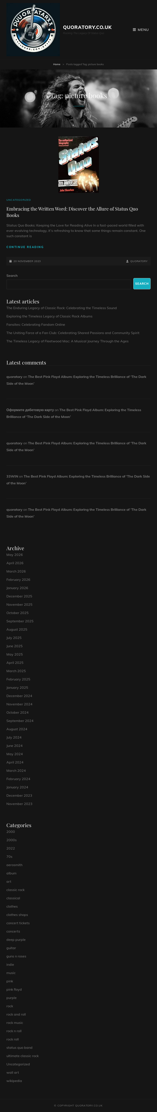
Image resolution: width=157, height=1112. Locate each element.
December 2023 (19, 795)
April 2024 (14, 762)
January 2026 (17, 588)
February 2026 (18, 579)
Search (12, 275)
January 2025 (17, 687)
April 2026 (14, 563)
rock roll (12, 1039)
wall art (12, 1072)
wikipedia (14, 1081)
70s (9, 856)
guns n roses (16, 956)
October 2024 (17, 712)
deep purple (16, 939)
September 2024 (20, 721)
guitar (11, 948)
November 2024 (19, 704)
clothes (12, 906)
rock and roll (16, 1014)
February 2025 (18, 679)
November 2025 (19, 604)
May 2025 (14, 654)
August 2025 (16, 629)
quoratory (139, 261)
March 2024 (16, 770)
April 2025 (14, 662)
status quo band (19, 1047)
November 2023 (19, 804)
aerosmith (14, 865)
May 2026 (14, 554)
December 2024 (19, 696)
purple (11, 998)
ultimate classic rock (22, 1056)
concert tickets (18, 923)
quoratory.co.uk (87, 27)
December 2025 (19, 596)
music (11, 973)
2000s (11, 840)
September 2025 (20, 621)
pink (9, 981)
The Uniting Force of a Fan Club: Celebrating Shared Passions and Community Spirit (72, 333)
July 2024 (14, 737)
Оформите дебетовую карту (30, 410)
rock (9, 1006)
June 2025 (14, 646)
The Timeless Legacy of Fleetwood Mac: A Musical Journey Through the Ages (67, 341)
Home (56, 64)
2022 (10, 848)
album (11, 873)
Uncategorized (18, 199)
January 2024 (17, 787)
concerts (13, 931)
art (8, 881)
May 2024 (14, 754)
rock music (14, 1022)
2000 (10, 831)
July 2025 (14, 638)
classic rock (15, 890)
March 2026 (16, 571)
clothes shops (17, 915)
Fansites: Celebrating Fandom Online (35, 324)
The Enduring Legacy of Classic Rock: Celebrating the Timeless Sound (61, 308)
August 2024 (16, 729)
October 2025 (17, 613)
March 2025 (16, 671)
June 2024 (14, 745)
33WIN (12, 476)
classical (13, 898)
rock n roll (14, 1031)
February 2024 (18, 779)
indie (10, 964)
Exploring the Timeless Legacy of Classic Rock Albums (49, 316)
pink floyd (14, 989)
